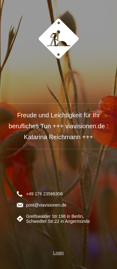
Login (58, 252)
